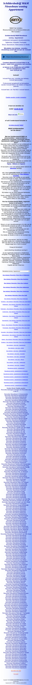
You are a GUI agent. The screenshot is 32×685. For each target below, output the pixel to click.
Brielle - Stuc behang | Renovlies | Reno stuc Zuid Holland (16, 339)
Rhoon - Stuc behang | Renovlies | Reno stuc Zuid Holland (16, 325)
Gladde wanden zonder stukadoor (16, 97)
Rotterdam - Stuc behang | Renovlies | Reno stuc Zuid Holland (16, 309)
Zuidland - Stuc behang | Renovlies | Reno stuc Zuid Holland (16, 342)
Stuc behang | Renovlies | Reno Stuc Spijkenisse (16, 287)
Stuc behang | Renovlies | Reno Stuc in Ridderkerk (16, 275)
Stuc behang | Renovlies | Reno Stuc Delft (16, 295)
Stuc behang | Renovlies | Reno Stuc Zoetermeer (16, 291)
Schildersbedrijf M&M (16, 125)
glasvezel (13, 168)
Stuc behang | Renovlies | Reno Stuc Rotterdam (16, 298)
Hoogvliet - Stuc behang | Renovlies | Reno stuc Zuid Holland (16, 332)
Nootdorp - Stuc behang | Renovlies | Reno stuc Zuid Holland (16, 301)
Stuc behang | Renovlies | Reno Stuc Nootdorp (16, 279)
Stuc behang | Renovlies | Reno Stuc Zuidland (16, 283)
